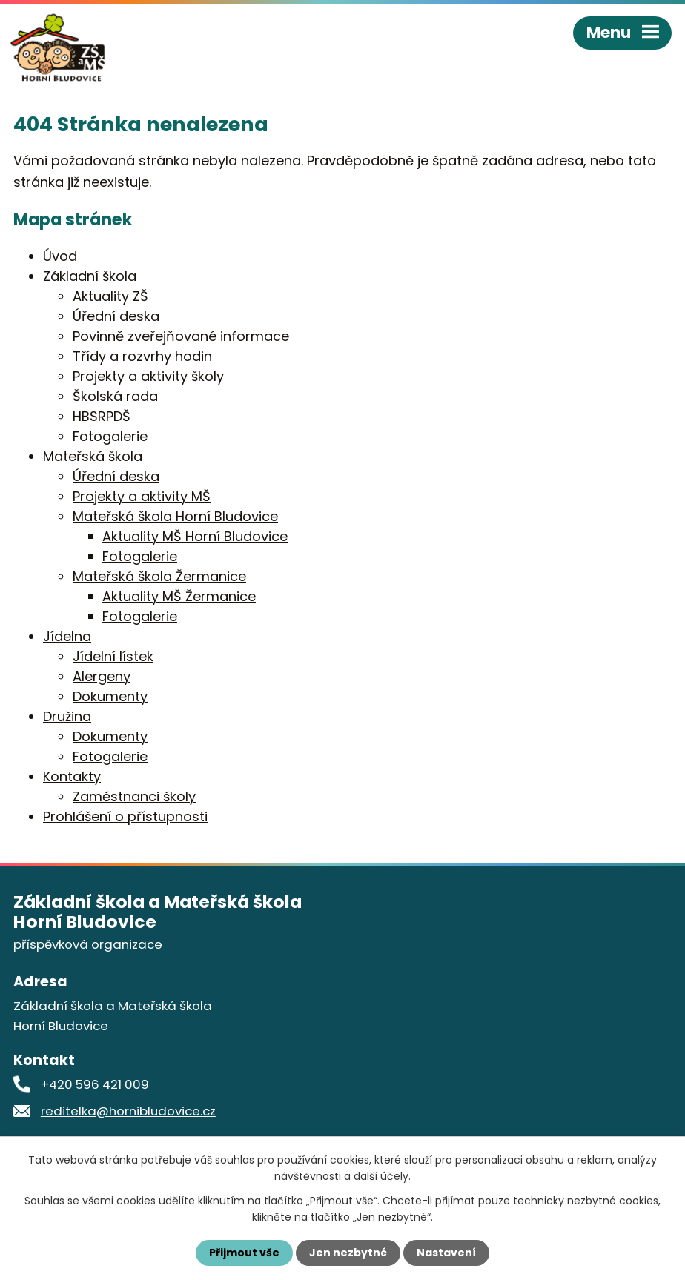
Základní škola (89, 276)
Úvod (60, 256)
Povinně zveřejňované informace (181, 336)
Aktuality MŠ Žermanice (179, 596)
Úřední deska (116, 316)
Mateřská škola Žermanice (159, 576)
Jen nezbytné (348, 1252)
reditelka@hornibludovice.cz (128, 1111)
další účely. (382, 1176)
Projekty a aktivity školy (148, 376)
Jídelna (67, 636)
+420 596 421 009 (95, 1084)
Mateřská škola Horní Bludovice (175, 516)
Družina (67, 716)
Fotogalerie (110, 436)
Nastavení (446, 1252)
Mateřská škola (92, 456)
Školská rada (115, 396)
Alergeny (101, 676)
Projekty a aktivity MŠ (142, 496)
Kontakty (72, 776)
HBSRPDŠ (101, 416)
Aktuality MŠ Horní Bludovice (195, 536)
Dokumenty (110, 696)
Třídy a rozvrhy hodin (142, 356)
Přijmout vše (244, 1252)
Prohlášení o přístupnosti (125, 816)
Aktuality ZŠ (110, 296)
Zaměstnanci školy (134, 796)
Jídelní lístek (113, 656)
